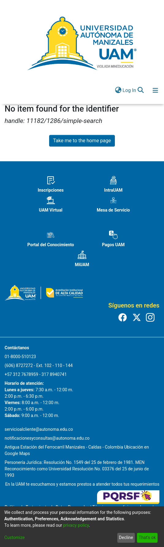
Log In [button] (130, 90)
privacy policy (76, 525)
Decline (126, 537)
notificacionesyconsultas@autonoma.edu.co (47, 438)
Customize (14, 537)
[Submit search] (140, 90)
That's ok (147, 537)
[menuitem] (118, 90)
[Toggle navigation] (155, 90)
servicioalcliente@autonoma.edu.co (39, 429)
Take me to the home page (82, 140)
